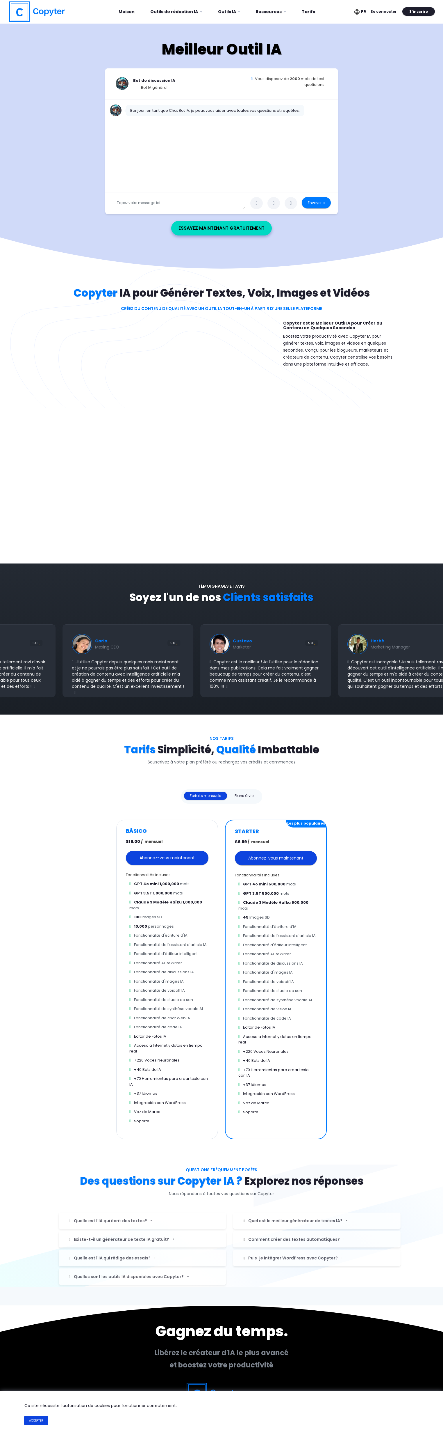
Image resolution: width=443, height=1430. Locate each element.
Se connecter (384, 11)
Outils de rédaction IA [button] (174, 12)
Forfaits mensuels (205, 795)
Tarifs (308, 12)
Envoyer (316, 202)
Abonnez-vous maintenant (167, 858)
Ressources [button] (269, 12)
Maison (129, 9)
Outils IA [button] (227, 12)
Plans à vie (244, 795)
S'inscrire (418, 11)
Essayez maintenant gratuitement (231, 228)
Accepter (36, 1420)
